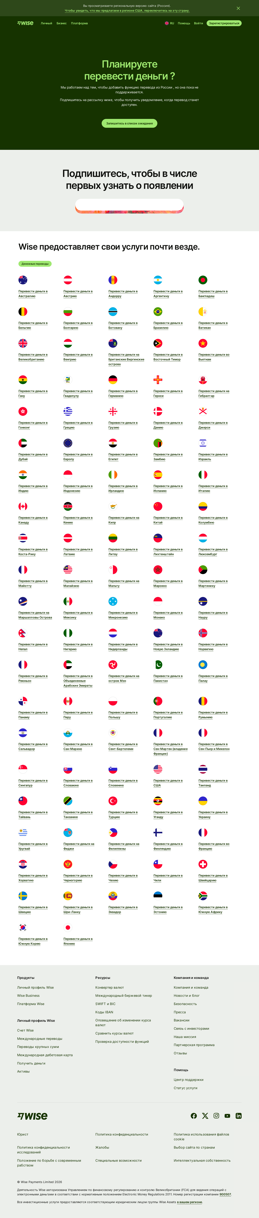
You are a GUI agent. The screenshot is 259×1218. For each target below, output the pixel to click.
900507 (225, 1194)
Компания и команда (191, 987)
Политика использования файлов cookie (201, 1136)
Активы (23, 1071)
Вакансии (181, 1020)
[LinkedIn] (239, 1116)
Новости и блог (187, 995)
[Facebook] (194, 1116)
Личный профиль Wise (35, 987)
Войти (198, 23)
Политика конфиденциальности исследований (43, 1149)
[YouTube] (228, 1116)
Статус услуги (185, 1088)
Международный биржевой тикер (124, 995)
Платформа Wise (30, 1004)
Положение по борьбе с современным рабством (49, 1163)
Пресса (180, 1012)
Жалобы (102, 1147)
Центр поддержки (189, 1080)
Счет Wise (25, 1030)
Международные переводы (39, 1039)
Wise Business (28, 995)
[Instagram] (216, 1116)
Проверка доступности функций (122, 1042)
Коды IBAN (104, 1012)
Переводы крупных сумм (38, 1047)
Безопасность (185, 1004)
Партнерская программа (194, 1045)
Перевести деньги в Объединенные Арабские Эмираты (78, 680)
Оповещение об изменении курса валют (123, 1022)
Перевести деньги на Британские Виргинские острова (126, 359)
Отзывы (180, 1053)
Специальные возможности (119, 1160)
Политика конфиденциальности (122, 1134)
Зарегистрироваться (224, 23)
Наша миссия (185, 1037)
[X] (205, 1116)
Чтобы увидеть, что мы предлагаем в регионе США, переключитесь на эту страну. (127, 10)
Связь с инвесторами (191, 1028)
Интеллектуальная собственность (202, 1160)
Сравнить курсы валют (115, 1033)
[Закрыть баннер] (238, 8)
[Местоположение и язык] (169, 23)
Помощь (184, 23)
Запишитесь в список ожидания (129, 123)
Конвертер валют (110, 987)
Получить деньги (31, 1063)
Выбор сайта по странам (194, 1147)
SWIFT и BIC (106, 1004)
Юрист (22, 1134)
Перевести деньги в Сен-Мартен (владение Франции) (170, 748)
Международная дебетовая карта (45, 1055)
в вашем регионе (189, 1202)
